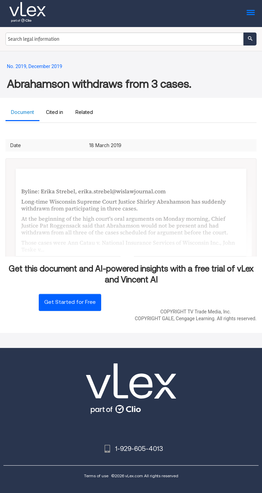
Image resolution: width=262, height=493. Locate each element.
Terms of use (96, 475)
